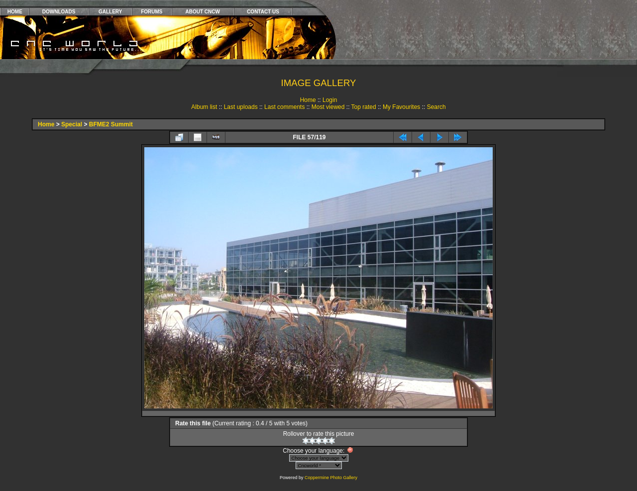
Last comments (284, 106)
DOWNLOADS (59, 11)
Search (436, 106)
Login (329, 100)
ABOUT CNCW (203, 11)
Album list (204, 106)
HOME (14, 11)
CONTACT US (263, 11)
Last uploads (241, 106)
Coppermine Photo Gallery (331, 477)
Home (308, 100)
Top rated (363, 106)
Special (71, 124)
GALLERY (110, 11)
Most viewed (328, 106)
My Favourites (401, 106)
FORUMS (151, 11)
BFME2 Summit (111, 124)
